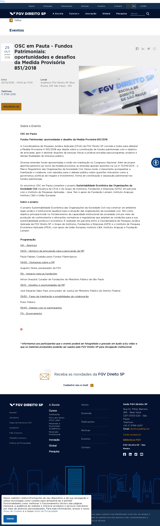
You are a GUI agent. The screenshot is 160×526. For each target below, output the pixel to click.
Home (13, 20)
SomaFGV (14, 428)
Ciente (10, 519)
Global (53, 446)
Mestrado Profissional (54, 433)
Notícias (85, 6)
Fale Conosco (15, 433)
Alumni (32, 6)
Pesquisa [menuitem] (121, 14)
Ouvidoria (14, 418)
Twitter (148, 49)
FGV (2, 1)
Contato (118, 6)
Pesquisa (54, 451)
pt (128, 6)
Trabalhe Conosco (17, 438)
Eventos (101, 6)
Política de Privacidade (20, 443)
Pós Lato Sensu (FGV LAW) (56, 419)
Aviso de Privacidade (46, 511)
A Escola (54, 405)
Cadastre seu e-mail (75, 385)
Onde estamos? (132, 435)
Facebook (137, 48)
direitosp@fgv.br (140, 429)
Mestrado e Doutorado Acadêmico (54, 426)
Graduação (54, 415)
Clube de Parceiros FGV (20, 423)
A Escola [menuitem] (58, 14)
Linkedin (143, 49)
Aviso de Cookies (12, 511)
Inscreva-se (11, 106)
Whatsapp (154, 48)
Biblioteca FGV (132, 440)
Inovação (54, 440)
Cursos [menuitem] (73, 14)
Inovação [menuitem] (90, 14)
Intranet (13, 412)
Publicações (66, 6)
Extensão (48, 6)
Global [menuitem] (106, 14)
